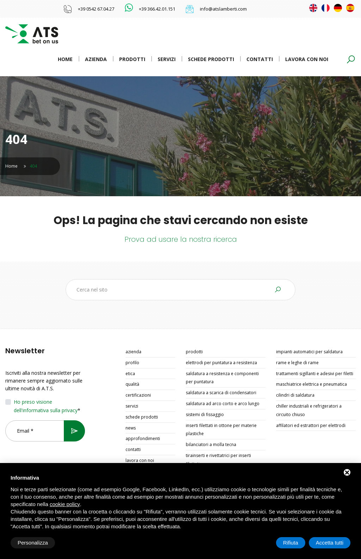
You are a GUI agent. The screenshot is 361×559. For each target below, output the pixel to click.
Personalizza (33, 543)
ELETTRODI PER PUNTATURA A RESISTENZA (221, 363)
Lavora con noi (306, 59)
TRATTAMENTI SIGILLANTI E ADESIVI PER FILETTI (314, 374)
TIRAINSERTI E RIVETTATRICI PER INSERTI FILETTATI (218, 459)
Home (65, 59)
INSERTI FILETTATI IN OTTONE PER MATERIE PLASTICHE (221, 429)
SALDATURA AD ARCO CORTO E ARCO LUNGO (222, 404)
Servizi (167, 59)
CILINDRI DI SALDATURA (295, 395)
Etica (130, 374)
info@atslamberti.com (223, 9)
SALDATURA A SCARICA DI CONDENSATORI (221, 393)
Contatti (259, 59)
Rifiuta (290, 543)
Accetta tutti (329, 543)
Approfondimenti (143, 438)
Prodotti (132, 59)
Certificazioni (138, 395)
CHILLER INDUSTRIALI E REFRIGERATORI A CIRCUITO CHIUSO (309, 410)
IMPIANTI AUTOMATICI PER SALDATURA (309, 352)
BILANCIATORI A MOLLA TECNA (211, 444)
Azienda (96, 59)
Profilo (132, 363)
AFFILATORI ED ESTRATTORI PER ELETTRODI (310, 425)
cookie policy (65, 504)
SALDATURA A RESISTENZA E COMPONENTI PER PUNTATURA (222, 378)
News (131, 428)
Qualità (132, 384)
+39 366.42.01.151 (157, 9)
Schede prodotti (211, 59)
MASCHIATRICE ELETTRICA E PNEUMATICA (311, 384)
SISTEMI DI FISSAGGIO (205, 414)
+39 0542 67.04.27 (96, 9)
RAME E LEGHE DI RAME (297, 363)
